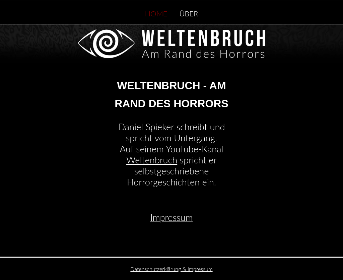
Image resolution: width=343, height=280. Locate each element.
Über (188, 12)
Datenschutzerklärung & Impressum (171, 269)
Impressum (171, 217)
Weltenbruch (151, 159)
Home (156, 12)
